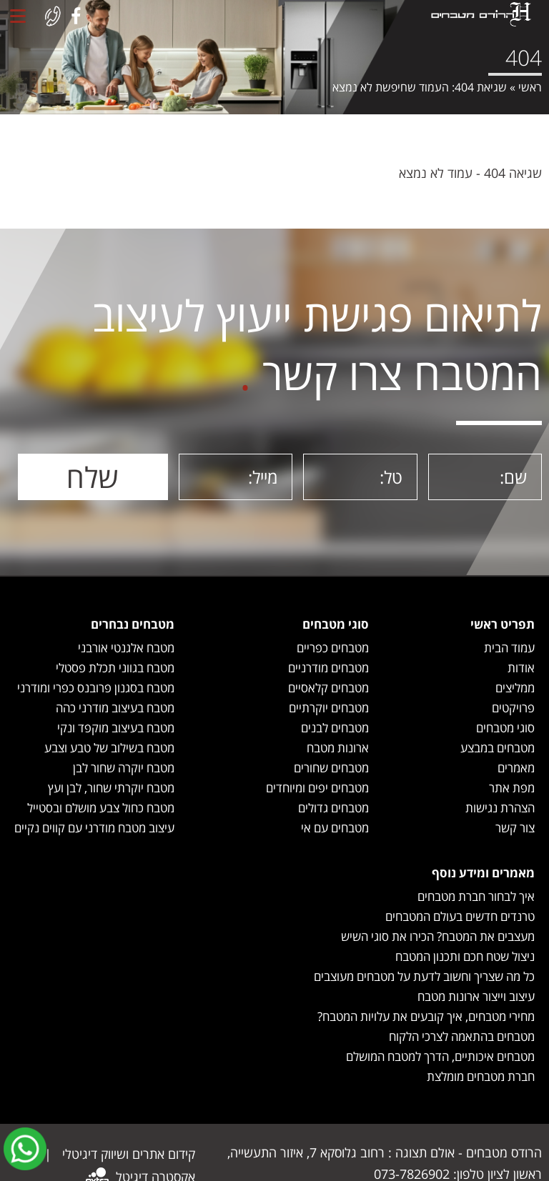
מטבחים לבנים (335, 727)
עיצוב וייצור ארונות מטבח (476, 996)
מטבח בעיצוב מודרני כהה (115, 707)
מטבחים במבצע (497, 747)
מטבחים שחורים (331, 767)
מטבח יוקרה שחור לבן (123, 767)
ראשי (530, 87)
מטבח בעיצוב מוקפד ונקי (115, 727)
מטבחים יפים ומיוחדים (317, 787)
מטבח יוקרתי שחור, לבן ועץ (111, 787)
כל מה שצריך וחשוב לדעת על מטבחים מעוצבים (424, 976)
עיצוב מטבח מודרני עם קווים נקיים (94, 827)
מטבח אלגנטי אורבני (126, 647)
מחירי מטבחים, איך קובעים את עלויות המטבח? (426, 1016)
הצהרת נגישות (500, 807)
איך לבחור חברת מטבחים (476, 896)
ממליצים (515, 687)
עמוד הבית (509, 647)
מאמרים (516, 767)
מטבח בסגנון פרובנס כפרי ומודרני (95, 687)
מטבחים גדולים (333, 807)
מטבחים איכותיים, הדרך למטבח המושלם (440, 1056)
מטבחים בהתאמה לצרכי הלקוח (462, 1036)
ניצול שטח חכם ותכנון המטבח (465, 956)
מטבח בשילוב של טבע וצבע (109, 747)
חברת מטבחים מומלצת (481, 1076)
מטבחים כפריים (333, 647)
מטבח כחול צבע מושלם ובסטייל (100, 807)
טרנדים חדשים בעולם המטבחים (460, 916)
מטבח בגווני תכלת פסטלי (115, 667)
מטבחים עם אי (335, 827)
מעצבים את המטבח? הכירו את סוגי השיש (438, 936)
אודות (521, 667)
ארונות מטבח (338, 747)
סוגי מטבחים (505, 727)
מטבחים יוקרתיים (329, 707)
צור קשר (515, 827)
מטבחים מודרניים (328, 667)
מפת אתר (512, 787)
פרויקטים (513, 707)
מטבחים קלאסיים (328, 687)
